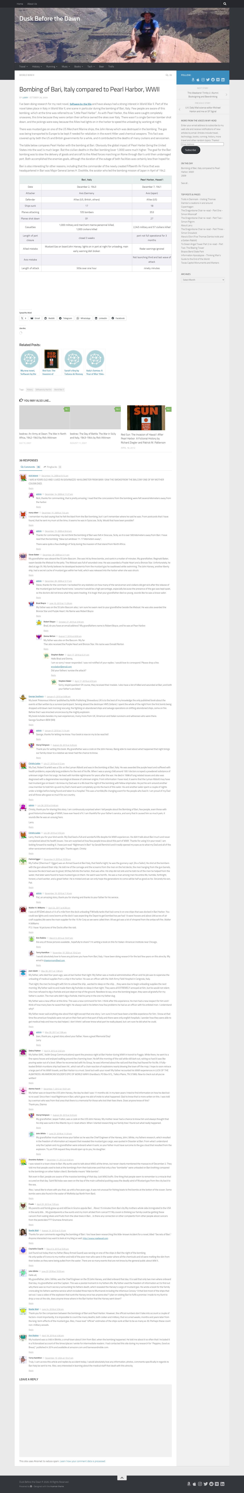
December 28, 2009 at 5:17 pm (58, 581)
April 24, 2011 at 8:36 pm (59, 908)
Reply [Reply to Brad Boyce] (38, 616)
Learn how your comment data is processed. (83, 1461)
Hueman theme (57, 1486)
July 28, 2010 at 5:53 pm (54, 833)
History (36, 66)
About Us (32, 3)
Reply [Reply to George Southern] (31, 725)
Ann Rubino (34, 1335)
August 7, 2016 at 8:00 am (70, 636)
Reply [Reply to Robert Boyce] (46, 630)
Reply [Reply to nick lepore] (31, 488)
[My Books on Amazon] (193, 80)
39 (168, 75)
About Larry (186, 225)
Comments (31, 466)
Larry (25, 97)
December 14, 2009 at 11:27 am (59, 494)
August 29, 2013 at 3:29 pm (65, 745)
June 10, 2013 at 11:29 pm (60, 603)
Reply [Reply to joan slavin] (31, 1026)
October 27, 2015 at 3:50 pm (71, 622)
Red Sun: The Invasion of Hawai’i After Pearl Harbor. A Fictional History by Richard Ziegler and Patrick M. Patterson (143, 438)
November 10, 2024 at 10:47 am (59, 1358)
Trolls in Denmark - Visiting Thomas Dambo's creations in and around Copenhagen (198, 203)
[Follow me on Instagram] (203, 80)
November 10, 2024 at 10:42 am (67, 953)
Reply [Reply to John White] (38, 1154)
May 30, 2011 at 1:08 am (52, 971)
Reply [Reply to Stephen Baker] (53, 675)
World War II (27, 75)
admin (39, 494)
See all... (185, 183)
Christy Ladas (34, 763)
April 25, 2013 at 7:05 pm (48, 1204)
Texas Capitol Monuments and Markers (200, 262)
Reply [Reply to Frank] (31, 1224)
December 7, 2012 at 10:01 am (57, 1089)
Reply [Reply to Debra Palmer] (31, 1083)
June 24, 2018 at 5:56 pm (53, 1309)
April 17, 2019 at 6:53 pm (86, 681)
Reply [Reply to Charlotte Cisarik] (31, 1265)
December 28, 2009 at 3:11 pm (56, 555)
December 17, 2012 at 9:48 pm (60, 1160)
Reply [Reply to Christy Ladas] (31, 799)
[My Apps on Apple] (198, 80)
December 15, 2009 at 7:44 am (55, 513)
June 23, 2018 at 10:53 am (53, 1271)
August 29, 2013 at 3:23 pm (65, 1115)
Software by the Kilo (43, 390)
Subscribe (190, 150)
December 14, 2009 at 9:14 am (55, 476)
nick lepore (33, 475)
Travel (22, 66)
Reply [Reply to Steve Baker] (31, 575)
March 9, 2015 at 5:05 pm (58, 1249)
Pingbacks (54, 466)
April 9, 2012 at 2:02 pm (54, 1051)
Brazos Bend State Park (192, 251)
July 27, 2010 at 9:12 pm (54, 763)
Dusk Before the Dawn (49, 18)
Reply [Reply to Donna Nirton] (46, 649)
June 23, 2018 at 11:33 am (60, 1133)
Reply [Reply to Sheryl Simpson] (38, 758)
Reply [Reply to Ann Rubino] (38, 947)
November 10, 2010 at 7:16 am (58, 893)
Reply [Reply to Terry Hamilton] (38, 965)
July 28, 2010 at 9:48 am (48, 805)
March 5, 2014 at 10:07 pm (61, 938)
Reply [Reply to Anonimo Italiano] (31, 1198)
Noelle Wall (34, 1230)
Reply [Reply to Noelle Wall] (31, 1243)
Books (77, 66)
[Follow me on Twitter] (208, 80)
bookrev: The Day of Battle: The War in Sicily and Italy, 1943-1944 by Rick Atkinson (91, 437)
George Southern (36, 696)
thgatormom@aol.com (55, 960)
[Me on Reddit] (213, 80)
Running (50, 66)
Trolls (111, 66)
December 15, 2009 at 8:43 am (58, 531)
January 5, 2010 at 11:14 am (57, 730)
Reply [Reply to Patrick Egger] (31, 887)
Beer (101, 66)
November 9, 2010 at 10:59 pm (57, 859)
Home (20, 3)
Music (65, 66)
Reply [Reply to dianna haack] (31, 1109)
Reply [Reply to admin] (38, 507)
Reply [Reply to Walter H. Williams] (31, 932)
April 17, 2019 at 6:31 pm (78, 655)
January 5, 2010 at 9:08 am (58, 696)
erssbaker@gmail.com (62, 666)
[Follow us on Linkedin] (223, 80)
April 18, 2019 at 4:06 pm (53, 1335)
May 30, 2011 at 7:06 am (55, 1032)
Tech (89, 66)
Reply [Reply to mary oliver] (31, 525)
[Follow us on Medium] (218, 80)
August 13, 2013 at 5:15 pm (54, 1230)
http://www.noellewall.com (96, 1238)
